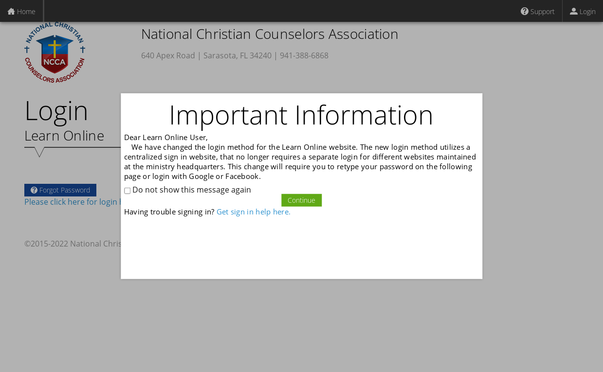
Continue (301, 200)
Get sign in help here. (254, 211)
